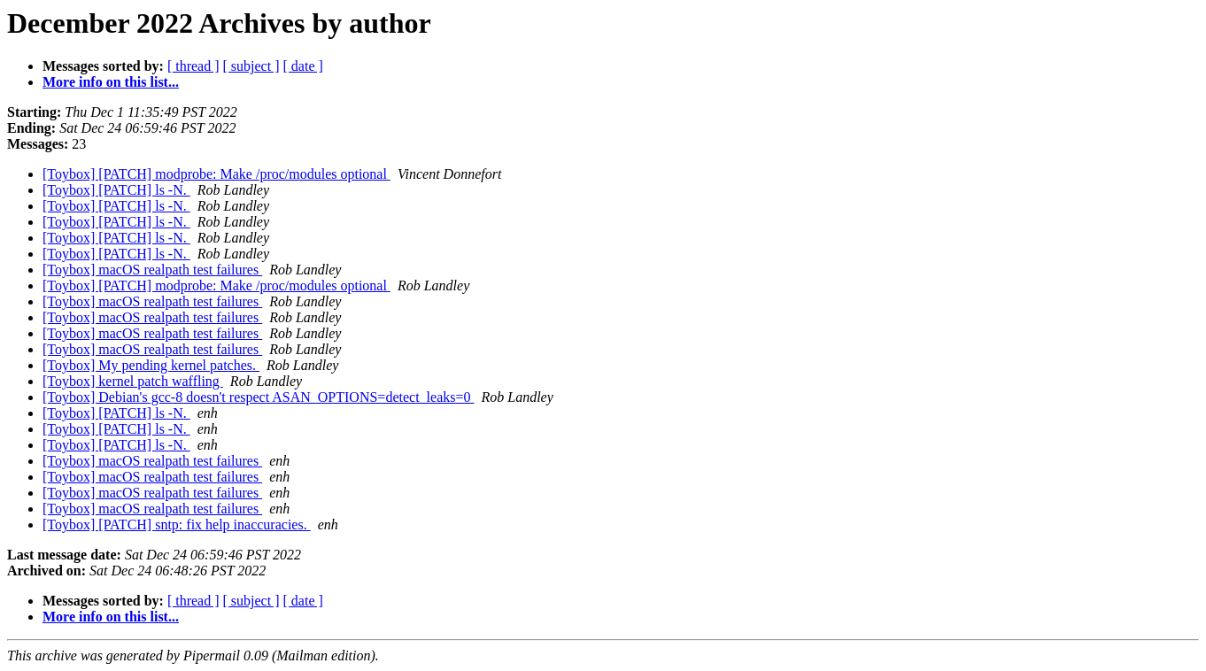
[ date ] (303, 65)
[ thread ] (193, 65)
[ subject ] (251, 65)
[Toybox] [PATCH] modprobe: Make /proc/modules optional (216, 173)
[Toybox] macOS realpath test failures (152, 269)
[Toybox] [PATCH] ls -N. (116, 189)
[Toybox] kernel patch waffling (133, 381)
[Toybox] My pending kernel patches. (151, 365)
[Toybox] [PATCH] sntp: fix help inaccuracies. (177, 524)
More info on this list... (111, 81)
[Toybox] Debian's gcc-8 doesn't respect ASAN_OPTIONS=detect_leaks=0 (258, 397)
